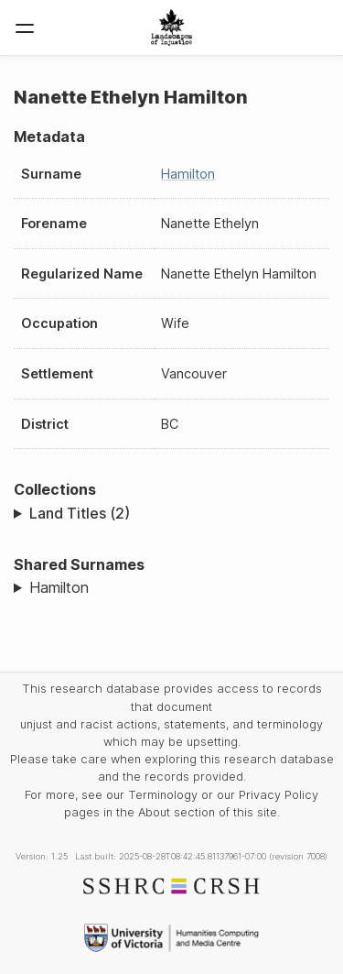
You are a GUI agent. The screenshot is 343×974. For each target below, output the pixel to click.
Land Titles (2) (79, 513)
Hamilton (188, 173)
